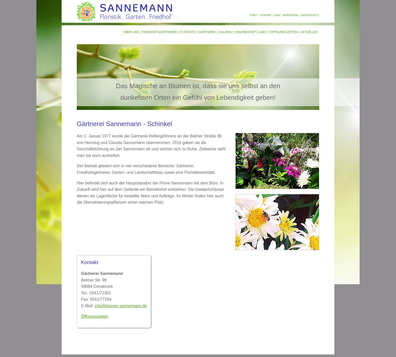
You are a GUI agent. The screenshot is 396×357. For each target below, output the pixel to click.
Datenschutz (310, 15)
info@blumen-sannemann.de (121, 306)
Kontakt (266, 15)
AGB (277, 15)
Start (253, 15)
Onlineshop (246, 32)
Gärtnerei (207, 32)
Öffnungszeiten (284, 32)
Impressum (290, 15)
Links (262, 32)
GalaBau (226, 32)
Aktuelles (309, 32)
